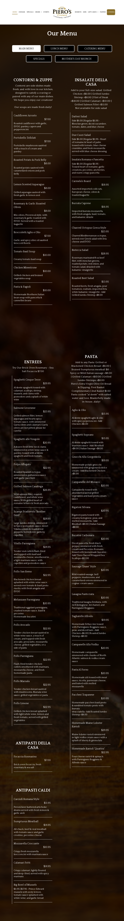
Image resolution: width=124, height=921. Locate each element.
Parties (103, 12)
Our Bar (22, 12)
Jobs (84, 12)
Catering (111, 12)
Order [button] (38, 12)
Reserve (78, 12)
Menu (15, 12)
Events (46, 12)
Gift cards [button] (93, 12)
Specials (30, 12)
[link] (62, 12)
